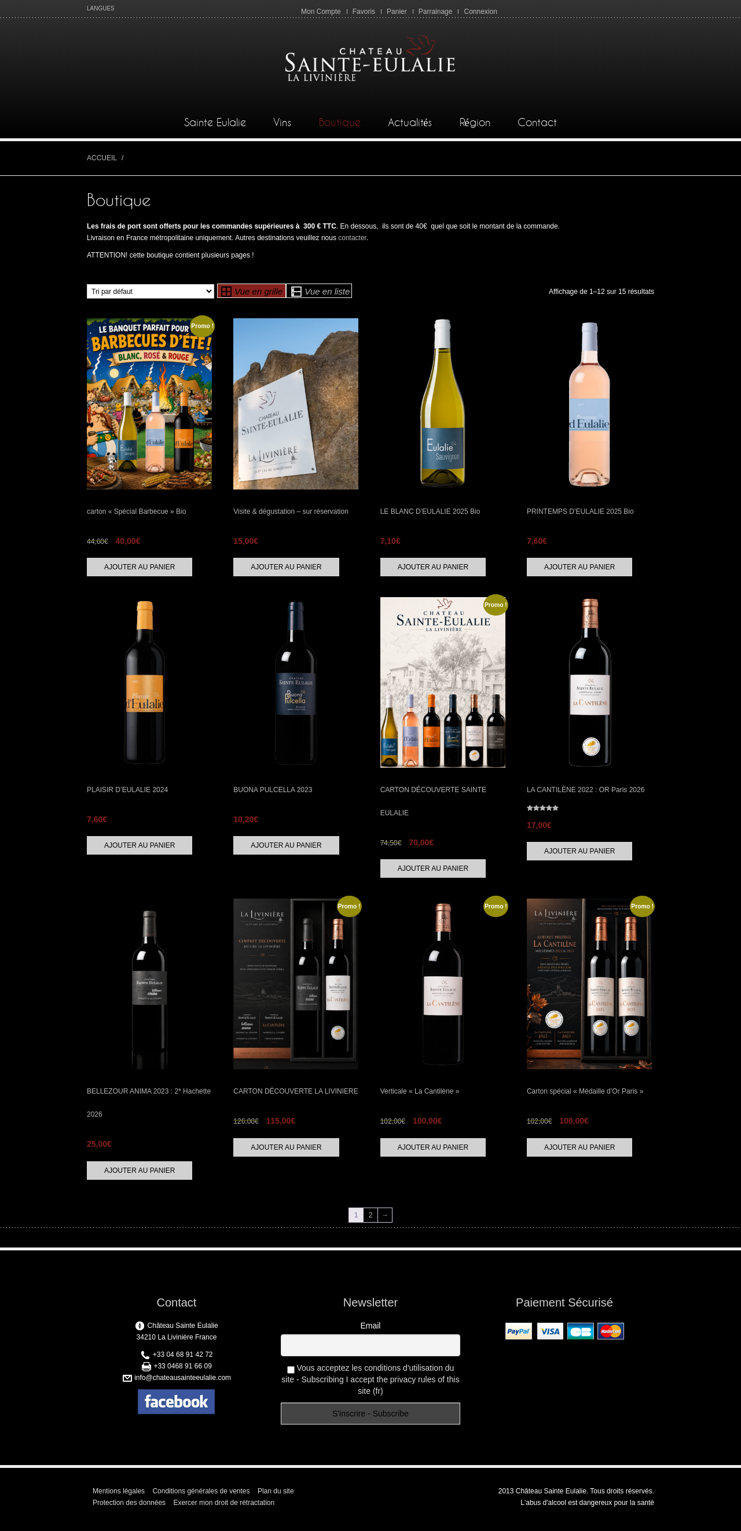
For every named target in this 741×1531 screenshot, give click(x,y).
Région (475, 127)
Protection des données (129, 1508)
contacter (352, 243)
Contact (537, 127)
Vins (282, 127)
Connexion (480, 12)
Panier (397, 12)
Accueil (102, 163)
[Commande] (150, 296)
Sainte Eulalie (215, 127)
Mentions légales (119, 1496)
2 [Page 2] (371, 1220)
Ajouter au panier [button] (139, 572)
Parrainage (436, 12)
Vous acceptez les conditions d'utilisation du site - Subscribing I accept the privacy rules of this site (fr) (370, 1384)
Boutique (340, 127)
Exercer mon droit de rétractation (223, 1508)
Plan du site (276, 1496)
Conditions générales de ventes (201, 1496)
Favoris (364, 12)
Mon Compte (321, 12)
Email (370, 1330)
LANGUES (101, 8)
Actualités (410, 127)
